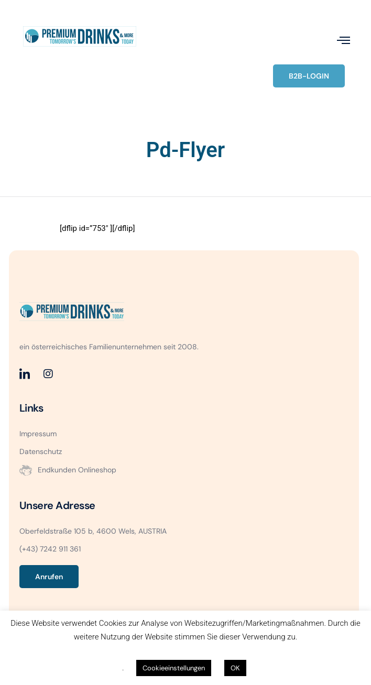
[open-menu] (343, 40)
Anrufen (49, 576)
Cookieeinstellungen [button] (174, 668)
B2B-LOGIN (309, 76)
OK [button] (235, 668)
